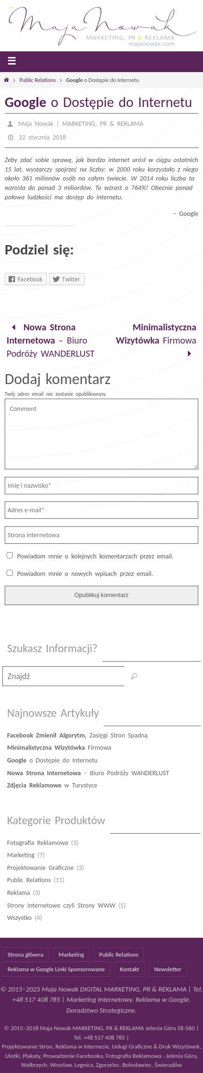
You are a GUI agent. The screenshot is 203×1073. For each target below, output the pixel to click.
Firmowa (156, 340)
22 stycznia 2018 (42, 137)
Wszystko (19, 918)
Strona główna (25, 954)
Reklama (18, 893)
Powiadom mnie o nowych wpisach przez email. (85, 574)
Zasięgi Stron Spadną (77, 735)
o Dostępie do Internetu (52, 760)
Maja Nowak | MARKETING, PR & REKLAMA (81, 124)
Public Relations (37, 80)
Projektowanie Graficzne (40, 868)
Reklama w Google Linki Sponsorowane (56, 969)
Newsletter (168, 969)
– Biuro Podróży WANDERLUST (50, 340)
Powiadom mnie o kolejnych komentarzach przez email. (95, 556)
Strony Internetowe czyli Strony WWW (61, 905)
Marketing (20, 855)
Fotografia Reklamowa (37, 843)
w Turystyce (52, 785)
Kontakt (129, 969)
